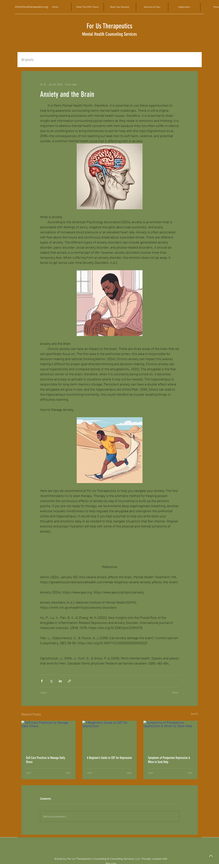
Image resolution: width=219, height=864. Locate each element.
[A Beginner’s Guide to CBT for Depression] (109, 736)
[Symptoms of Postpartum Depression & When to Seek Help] (170, 736)
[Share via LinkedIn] (60, 681)
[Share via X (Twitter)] (51, 681)
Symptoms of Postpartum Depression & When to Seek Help (169, 760)
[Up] (210, 855)
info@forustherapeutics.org (31, 6)
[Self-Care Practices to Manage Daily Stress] (48, 736)
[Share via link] (69, 681)
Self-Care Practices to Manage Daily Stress (45, 760)
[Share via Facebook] (42, 681)
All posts (27, 59)
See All (194, 713)
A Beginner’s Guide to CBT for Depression (109, 758)
